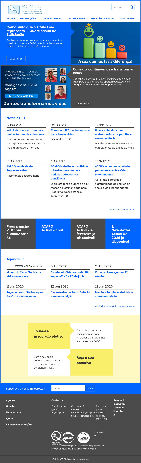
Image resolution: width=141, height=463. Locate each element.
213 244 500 (102, 419)
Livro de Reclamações (19, 424)
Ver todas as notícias (120, 209)
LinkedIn (118, 407)
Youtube (118, 411)
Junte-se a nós (76, 18)
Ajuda (9, 418)
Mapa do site (13, 412)
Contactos (127, 18)
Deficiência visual (102, 18)
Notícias (13, 118)
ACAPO (11, 18)
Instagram (119, 404)
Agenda (13, 259)
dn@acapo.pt (58, 412)
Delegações (28, 18)
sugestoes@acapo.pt (83, 416)
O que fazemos (51, 18)
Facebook (119, 400)
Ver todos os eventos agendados (113, 306)
